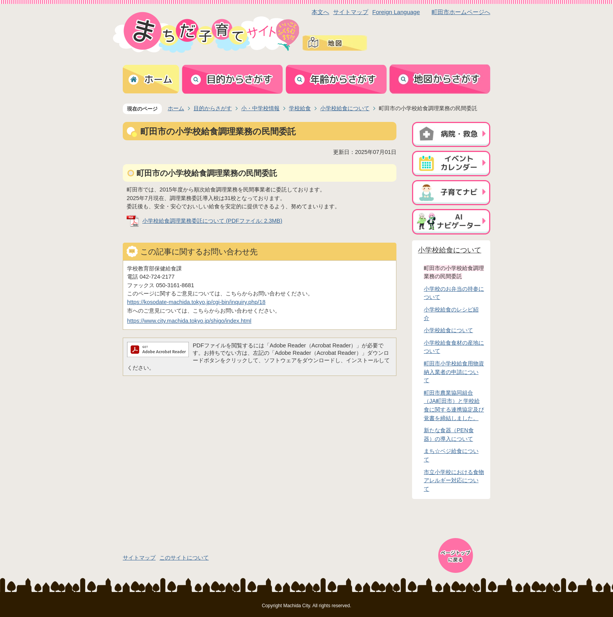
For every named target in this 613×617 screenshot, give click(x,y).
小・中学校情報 (260, 108)
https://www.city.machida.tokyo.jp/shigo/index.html (189, 321)
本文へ (320, 12)
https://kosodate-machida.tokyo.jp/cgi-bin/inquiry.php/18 (196, 302)
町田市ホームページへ (461, 12)
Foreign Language (396, 12)
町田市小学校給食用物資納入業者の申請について (454, 371)
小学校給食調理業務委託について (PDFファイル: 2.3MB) (212, 221)
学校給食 (300, 108)
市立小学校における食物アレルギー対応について (454, 480)
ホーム (176, 108)
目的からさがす (213, 108)
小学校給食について (344, 108)
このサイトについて (184, 557)
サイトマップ (350, 12)
